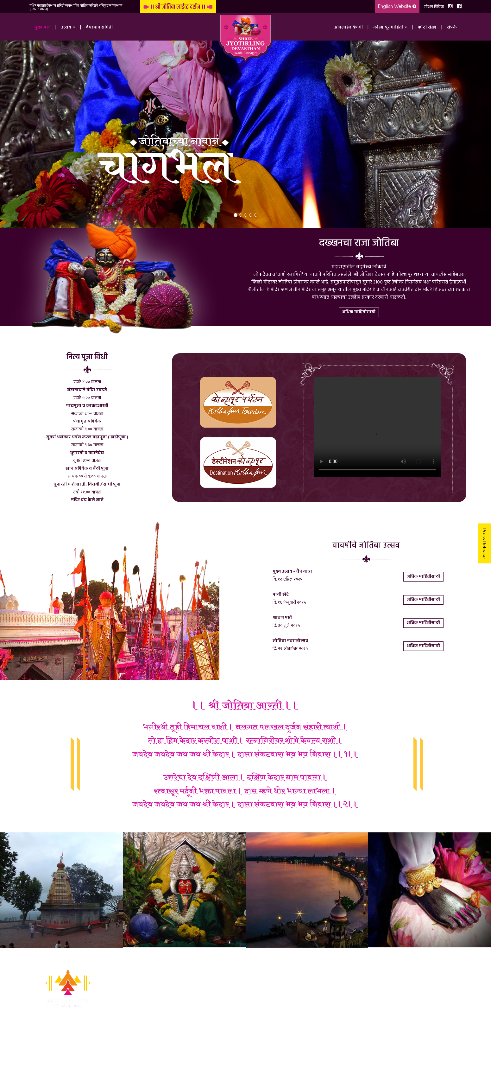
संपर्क (452, 27)
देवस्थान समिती (99, 27)
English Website (397, 6)
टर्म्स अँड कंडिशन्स (195, 1042)
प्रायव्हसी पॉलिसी (195, 1051)
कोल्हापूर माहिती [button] (390, 27)
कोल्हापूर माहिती (194, 1013)
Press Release (484, 543)
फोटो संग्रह (427, 27)
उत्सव (186, 985)
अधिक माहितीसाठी (358, 312)
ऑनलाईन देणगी (348, 27)
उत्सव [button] (68, 27)
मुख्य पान (42, 27)
